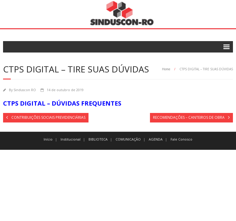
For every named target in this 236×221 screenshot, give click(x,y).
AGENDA (156, 139)
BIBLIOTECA (98, 139)
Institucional (71, 139)
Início (48, 139)
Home (166, 69)
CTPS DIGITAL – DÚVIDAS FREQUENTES (62, 103)
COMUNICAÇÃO (128, 139)
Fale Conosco (181, 139)
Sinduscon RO (25, 89)
